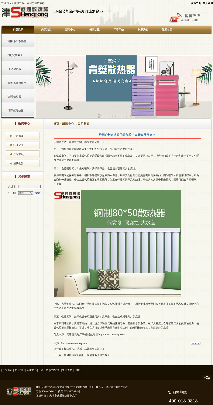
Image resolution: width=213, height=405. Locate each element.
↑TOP (77, 370)
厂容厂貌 (119, 29)
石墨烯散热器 (12, 110)
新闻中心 (70, 29)
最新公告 (18, 163)
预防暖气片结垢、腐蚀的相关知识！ (84, 348)
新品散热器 (10, 96)
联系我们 (143, 29)
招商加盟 (94, 29)
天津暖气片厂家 (63, 142)
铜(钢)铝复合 (11, 55)
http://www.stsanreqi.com (112, 334)
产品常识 (18, 154)
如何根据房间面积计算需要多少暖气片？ (87, 355)
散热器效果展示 (13, 82)
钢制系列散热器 (13, 41)
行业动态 (18, 145)
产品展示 (18, 29)
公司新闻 (18, 135)
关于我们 (46, 29)
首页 (56, 123)
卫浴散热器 (10, 69)
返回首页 (167, 29)
